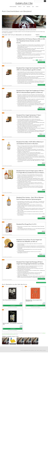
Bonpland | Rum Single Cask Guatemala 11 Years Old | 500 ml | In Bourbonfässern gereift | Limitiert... (31, 69)
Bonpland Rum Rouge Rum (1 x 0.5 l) (26, 224)
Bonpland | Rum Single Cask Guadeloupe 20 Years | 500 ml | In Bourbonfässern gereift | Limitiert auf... (30, 91)
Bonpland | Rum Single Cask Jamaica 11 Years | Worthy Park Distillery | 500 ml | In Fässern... (29, 116)
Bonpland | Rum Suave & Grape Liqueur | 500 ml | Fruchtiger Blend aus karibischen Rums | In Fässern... (31, 171)
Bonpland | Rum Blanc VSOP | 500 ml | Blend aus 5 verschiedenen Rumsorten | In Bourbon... (30, 142)
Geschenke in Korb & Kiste (24, 3)
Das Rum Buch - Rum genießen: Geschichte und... (12, 324)
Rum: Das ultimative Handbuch (9, 300)
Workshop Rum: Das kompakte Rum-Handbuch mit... (34, 300)
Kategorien (37, 34)
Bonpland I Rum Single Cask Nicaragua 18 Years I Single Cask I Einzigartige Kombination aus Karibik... (31, 262)
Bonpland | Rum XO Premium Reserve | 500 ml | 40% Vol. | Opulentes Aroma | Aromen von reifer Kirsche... (31, 40)
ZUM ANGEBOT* (41, 62)
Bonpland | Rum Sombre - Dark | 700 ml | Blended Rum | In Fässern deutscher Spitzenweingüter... (30, 198)
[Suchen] (45, 1)
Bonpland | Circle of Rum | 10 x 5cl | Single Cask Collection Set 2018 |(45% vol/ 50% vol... (29, 240)
